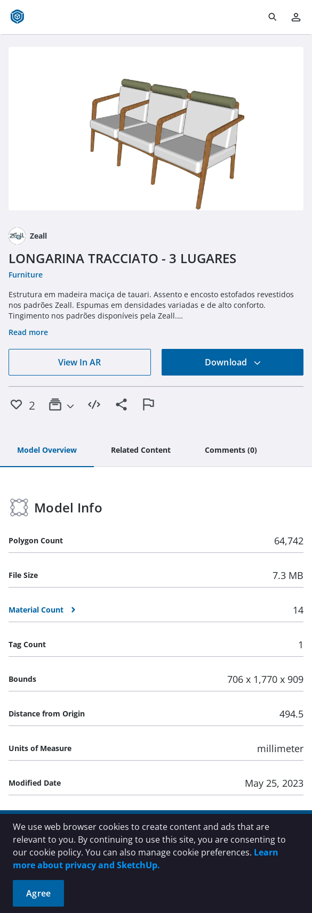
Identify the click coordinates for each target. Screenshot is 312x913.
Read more (28, 332)
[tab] (47, 450)
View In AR (79, 362)
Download (233, 362)
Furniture (26, 275)
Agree (38, 893)
